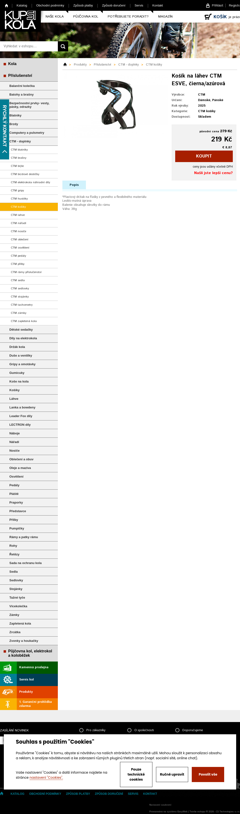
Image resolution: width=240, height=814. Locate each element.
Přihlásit (217, 5)
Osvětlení (16, 476)
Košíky (14, 390)
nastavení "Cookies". (46, 777)
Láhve (13, 399)
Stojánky (15, 589)
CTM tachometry (22, 305)
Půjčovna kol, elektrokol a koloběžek (30, 653)
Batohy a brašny (21, 94)
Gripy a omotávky (22, 364)
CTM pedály (18, 256)
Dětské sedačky (21, 329)
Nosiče (14, 450)
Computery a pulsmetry (26, 132)
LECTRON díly (20, 424)
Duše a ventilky (20, 355)
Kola (12, 64)
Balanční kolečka (22, 86)
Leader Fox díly (20, 416)
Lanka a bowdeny (22, 407)
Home (6, 5)
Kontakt (157, 5)
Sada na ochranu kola (25, 563)
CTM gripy (17, 190)
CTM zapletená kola (24, 321)
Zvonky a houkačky (23, 641)
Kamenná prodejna (33, 667)
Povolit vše (208, 774)
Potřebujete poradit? (128, 16)
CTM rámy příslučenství (26, 272)
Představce (17, 511)
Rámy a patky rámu (23, 537)
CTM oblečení (19, 239)
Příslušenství (20, 75)
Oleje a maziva (20, 468)
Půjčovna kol (85, 16)
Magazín (165, 16)
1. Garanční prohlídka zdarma (35, 704)
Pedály (14, 485)
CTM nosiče (18, 231)
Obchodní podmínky (50, 5)
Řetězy (14, 554)
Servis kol (26, 679)
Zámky (14, 615)
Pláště (13, 494)
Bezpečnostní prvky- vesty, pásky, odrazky (29, 105)
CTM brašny (18, 158)
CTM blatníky (19, 150)
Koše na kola (19, 381)
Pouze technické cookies (136, 774)
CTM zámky (18, 313)
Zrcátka (14, 632)
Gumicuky (16, 373)
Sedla (13, 571)
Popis (74, 184)
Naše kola (55, 16)
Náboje (14, 433)
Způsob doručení (114, 5)
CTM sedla (18, 280)
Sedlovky (16, 580)
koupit (204, 156)
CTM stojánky (20, 297)
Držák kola (17, 347)
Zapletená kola (20, 623)
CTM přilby (17, 264)
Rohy (13, 545)
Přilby (13, 520)
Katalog (22, 5)
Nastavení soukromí (160, 805)
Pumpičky (16, 528)
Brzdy (13, 124)
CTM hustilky (19, 199)
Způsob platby (83, 5)
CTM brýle (17, 166)
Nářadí (14, 442)
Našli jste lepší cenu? (213, 173)
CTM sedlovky (20, 288)
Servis (139, 5)
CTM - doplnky (20, 141)
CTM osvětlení (20, 248)
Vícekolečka (18, 606)
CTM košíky (18, 207)
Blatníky (15, 115)
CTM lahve (18, 215)
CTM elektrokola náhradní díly (30, 182)
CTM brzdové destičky (25, 174)
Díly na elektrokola (23, 338)
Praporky (16, 502)
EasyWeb (182, 811)
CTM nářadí (18, 223)
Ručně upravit (172, 774)
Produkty (26, 692)
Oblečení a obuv (21, 459)
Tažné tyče (17, 597)
